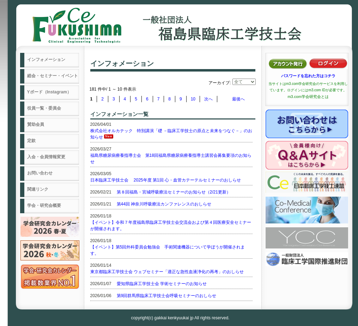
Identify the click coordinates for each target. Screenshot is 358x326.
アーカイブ (219, 82)
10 (193, 99)
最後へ (238, 99)
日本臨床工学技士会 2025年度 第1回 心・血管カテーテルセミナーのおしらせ (165, 180)
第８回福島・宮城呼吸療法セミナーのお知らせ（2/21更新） (174, 192)
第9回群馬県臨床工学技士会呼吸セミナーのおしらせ (167, 295)
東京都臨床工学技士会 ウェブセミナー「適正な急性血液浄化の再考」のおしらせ (167, 271)
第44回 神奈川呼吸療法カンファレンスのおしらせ (164, 204)
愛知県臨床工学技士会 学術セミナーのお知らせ (162, 283)
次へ (208, 99)
